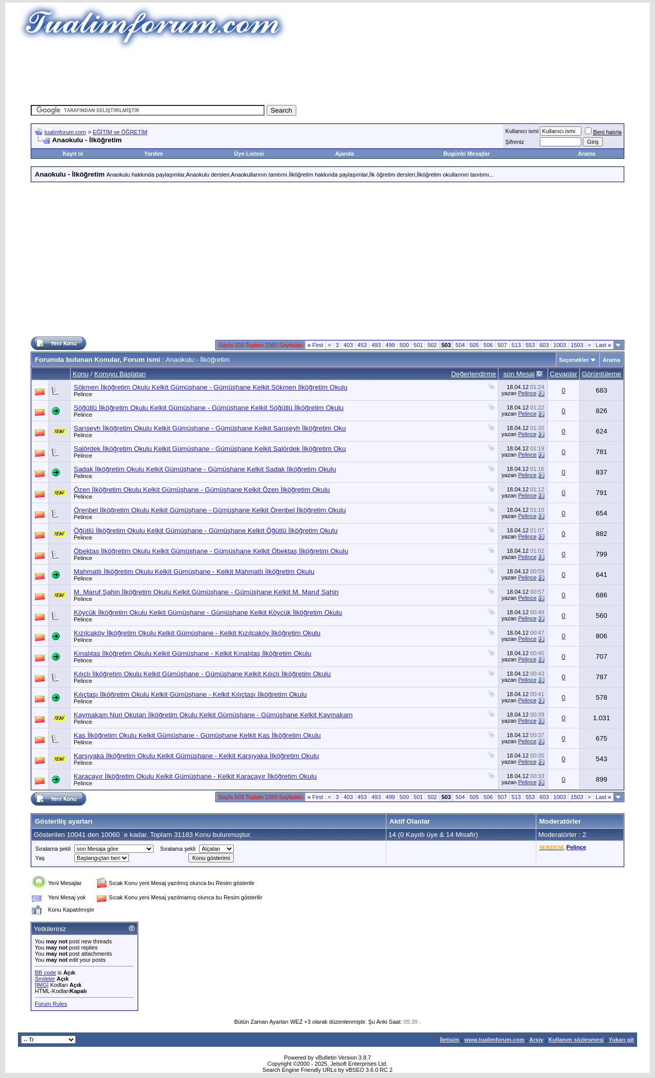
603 (544, 345)
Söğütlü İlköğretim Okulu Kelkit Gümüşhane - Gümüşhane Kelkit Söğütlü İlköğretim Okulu (208, 408)
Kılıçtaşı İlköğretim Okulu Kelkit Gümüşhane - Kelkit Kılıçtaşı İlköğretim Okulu (190, 694)
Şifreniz (515, 142)
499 (390, 345)
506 (488, 345)
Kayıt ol (72, 153)
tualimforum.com (65, 132)
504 (460, 345)
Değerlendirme (473, 374)
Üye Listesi (249, 153)
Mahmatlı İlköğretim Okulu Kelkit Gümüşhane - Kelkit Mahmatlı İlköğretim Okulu (194, 571)
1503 (577, 345)
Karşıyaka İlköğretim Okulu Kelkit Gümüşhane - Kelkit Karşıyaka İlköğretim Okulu (196, 756)
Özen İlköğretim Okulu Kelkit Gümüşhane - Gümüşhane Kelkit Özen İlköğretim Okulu (202, 489)
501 (418, 345)
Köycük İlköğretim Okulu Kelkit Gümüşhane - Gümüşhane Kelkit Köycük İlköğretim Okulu (208, 612)
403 (348, 345)
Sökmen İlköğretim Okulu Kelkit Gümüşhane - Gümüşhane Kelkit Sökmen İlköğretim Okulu (210, 387)
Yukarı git (621, 1040)
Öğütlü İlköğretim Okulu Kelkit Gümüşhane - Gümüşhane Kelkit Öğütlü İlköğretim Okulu (206, 530)
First (315, 345)
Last (603, 345)
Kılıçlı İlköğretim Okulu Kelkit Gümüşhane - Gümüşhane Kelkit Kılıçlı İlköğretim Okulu (202, 674)
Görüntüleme (601, 374)
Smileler (45, 979)
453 (362, 345)
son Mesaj (519, 374)
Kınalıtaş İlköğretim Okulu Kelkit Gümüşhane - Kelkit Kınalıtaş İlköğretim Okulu (192, 653)
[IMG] (42, 985)
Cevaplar (563, 374)
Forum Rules (51, 1004)
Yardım (153, 153)
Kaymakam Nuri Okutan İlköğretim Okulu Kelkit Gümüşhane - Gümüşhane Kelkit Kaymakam (213, 715)
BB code (45, 972)
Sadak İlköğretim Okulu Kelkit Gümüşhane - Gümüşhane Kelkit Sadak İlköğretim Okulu (205, 469)
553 (530, 345)
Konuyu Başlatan (120, 374)
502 (431, 345)
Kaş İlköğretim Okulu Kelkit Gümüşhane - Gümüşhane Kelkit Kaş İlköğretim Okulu (197, 735)
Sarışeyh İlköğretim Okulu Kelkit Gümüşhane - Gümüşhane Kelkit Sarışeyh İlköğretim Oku (210, 428)
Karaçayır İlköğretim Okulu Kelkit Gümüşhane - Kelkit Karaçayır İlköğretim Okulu (195, 776)
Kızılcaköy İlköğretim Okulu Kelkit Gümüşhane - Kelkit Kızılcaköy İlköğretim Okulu (197, 633)
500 (404, 345)
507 (502, 345)
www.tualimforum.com (494, 1040)
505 (473, 345)
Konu (81, 374)
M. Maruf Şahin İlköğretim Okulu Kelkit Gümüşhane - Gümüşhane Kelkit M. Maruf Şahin (206, 592)
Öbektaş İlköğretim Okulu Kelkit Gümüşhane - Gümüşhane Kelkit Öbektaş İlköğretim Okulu (211, 551)
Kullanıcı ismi (522, 131)
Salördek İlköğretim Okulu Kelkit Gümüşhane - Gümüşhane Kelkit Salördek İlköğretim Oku (210, 448)
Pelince (83, 394)
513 (516, 345)
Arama (586, 153)
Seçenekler (574, 360)
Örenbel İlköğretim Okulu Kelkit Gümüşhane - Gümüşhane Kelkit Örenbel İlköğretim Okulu (210, 510)
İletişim (450, 1040)
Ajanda (344, 153)
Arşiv (536, 1040)
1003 (560, 345)
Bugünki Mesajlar (466, 153)
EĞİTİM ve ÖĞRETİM (120, 132)
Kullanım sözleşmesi (576, 1040)
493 (376, 345)
